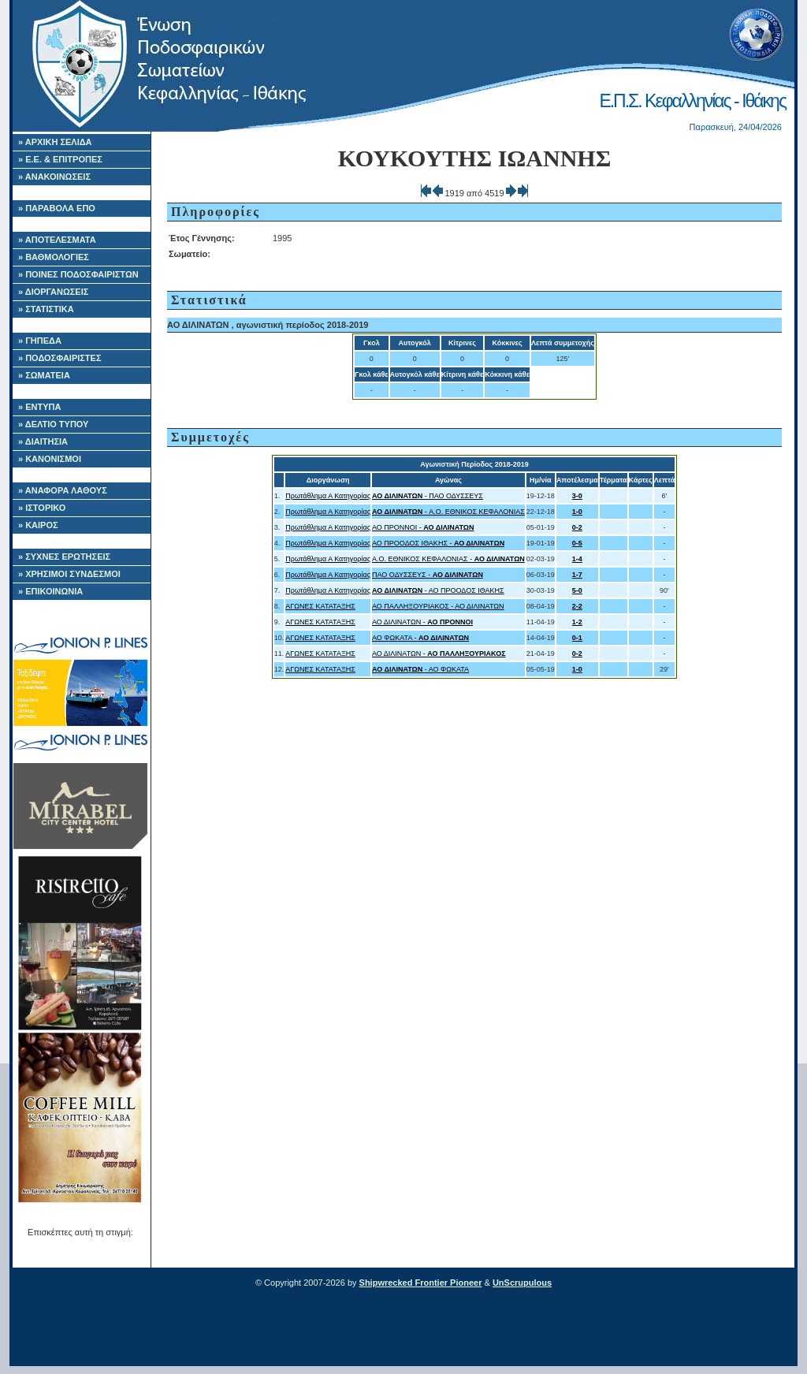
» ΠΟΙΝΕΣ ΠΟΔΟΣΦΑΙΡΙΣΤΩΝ (78, 274)
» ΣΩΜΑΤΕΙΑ (44, 375)
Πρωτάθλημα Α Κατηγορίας (327, 496)
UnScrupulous (522, 1282)
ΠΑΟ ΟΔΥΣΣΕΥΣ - (427, 575)
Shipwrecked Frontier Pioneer (420, 1282)
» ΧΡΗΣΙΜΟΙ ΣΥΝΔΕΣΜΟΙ (69, 574)
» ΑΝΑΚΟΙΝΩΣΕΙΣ (54, 176)
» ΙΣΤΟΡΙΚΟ (41, 507)
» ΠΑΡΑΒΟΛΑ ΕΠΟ (56, 208)
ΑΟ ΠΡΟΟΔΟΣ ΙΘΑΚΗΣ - (438, 543)
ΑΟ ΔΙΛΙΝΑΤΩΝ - (422, 622)
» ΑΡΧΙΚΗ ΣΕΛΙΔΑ (55, 142)
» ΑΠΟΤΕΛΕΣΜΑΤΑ (57, 239)
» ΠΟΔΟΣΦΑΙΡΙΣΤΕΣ (60, 358)
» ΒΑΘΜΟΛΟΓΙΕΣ (53, 257)
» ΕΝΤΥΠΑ (39, 406)
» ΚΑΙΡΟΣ (38, 525)
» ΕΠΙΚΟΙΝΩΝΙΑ (50, 591)
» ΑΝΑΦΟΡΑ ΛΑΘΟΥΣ (62, 490)
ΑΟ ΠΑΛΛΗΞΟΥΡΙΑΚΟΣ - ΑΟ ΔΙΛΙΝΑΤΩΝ (438, 606)
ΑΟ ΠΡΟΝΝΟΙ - (423, 527)
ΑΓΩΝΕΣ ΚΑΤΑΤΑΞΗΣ (320, 606)
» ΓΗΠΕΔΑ (39, 340)
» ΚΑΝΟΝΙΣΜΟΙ (49, 459)
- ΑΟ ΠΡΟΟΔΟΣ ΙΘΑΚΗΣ (438, 590)
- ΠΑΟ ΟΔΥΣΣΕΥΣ (427, 496)
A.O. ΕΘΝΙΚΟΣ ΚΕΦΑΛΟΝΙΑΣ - (448, 559)
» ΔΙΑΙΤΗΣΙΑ (43, 441)
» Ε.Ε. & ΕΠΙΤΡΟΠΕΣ (60, 159)
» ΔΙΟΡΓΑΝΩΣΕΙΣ (53, 291)
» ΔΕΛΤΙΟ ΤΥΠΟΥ (53, 424)
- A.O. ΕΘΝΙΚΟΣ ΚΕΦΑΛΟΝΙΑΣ (448, 512)
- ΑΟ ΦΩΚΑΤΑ (420, 669)
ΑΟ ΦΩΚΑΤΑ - (420, 638)
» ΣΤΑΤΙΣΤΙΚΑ (46, 309)
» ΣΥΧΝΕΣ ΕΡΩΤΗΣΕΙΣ (64, 556)
